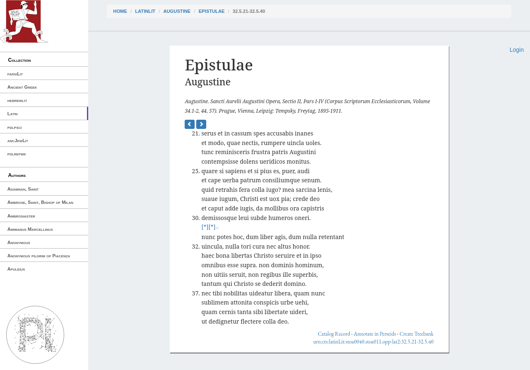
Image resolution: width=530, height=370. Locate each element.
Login (517, 49)
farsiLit (15, 73)
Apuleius (16, 268)
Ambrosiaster (21, 215)
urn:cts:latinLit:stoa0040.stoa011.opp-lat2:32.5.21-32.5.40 (373, 341)
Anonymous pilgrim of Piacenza (38, 255)
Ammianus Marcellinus (30, 229)
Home (120, 11)
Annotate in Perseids (375, 333)
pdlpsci (14, 127)
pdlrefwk (16, 153)
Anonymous (18, 242)
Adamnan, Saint (23, 188)
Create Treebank (417, 333)
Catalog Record (334, 333)
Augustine (176, 11)
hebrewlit (17, 100)
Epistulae (212, 11)
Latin (12, 113)
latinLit (145, 11)
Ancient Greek (22, 87)
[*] (204, 227)
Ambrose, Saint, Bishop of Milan (40, 202)
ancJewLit (17, 140)
